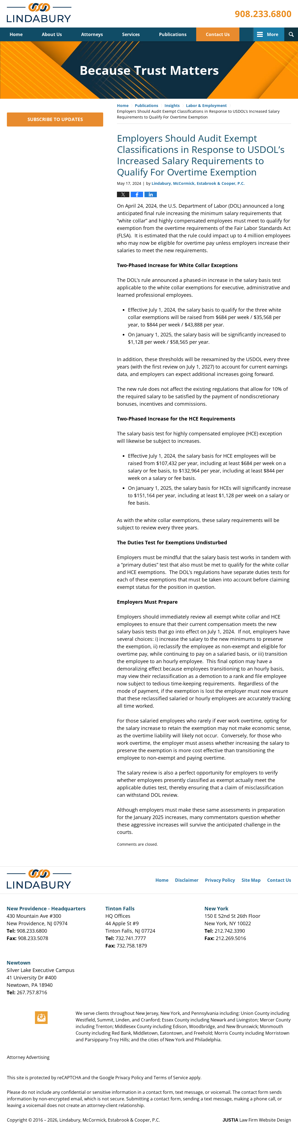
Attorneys (92, 34)
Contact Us (218, 34)
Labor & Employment (206, 105)
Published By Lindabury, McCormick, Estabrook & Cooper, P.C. (263, 13)
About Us (52, 34)
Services (131, 34)
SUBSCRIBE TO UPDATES (55, 119)
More (272, 34)
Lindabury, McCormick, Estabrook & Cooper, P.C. (109, 1120)
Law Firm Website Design (257, 1120)
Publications (173, 34)
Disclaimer (186, 880)
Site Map (251, 880)
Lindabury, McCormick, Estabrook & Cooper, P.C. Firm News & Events (40, 14)
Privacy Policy (220, 880)
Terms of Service (171, 1078)
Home (16, 34)
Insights (172, 105)
